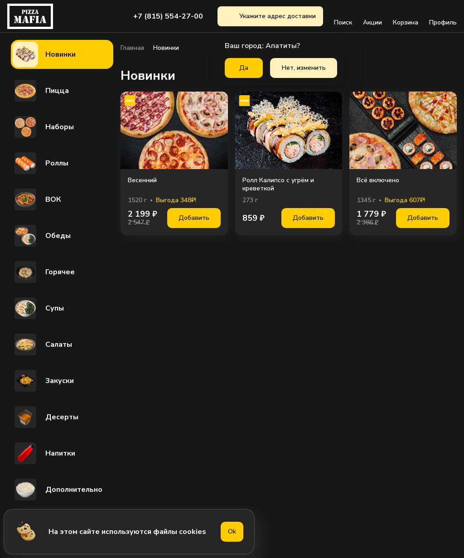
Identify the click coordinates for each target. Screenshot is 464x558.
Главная (132, 48)
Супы (38, 308)
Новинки (44, 54)
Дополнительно (57, 489)
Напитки (44, 453)
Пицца (41, 90)
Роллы (40, 163)
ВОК (37, 199)
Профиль (443, 16)
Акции (372, 16)
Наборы (43, 127)
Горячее (44, 272)
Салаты (42, 344)
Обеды (42, 235)
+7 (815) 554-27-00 (168, 16)
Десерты (45, 417)
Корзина (405, 16)
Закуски (43, 380)
